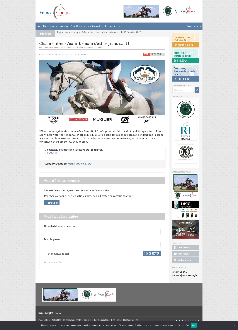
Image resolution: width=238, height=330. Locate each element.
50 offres (180, 60)
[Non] (234, 325)
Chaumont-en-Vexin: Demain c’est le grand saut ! (86, 47)
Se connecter (192, 26)
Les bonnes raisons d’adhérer (182, 38)
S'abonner (51, 152)
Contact (58, 313)
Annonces (63, 26)
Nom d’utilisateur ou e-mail (60, 226)
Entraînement (93, 26)
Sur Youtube (181, 254)
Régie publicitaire (101, 319)
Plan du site (116, 319)
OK (193, 325)
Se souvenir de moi (58, 253)
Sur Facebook (182, 247)
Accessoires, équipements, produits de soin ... (184, 71)
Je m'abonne (52, 202)
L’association (111, 26)
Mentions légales (130, 319)
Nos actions (48, 26)
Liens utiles (87, 319)
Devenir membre (183, 45)
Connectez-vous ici (80, 163)
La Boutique (181, 79)
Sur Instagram (182, 260)
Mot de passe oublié (52, 262)
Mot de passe (52, 239)
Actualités (56, 319)
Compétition (76, 26)
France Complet (45, 47)
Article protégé (59, 47)
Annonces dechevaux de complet (183, 54)
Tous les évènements (72, 319)
